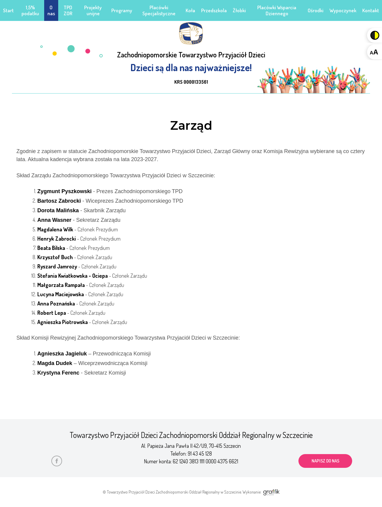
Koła (190, 10)
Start (8, 10)
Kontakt (370, 10)
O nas (51, 10)
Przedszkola (214, 10)
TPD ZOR (68, 10)
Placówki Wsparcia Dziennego (276, 10)
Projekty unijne (93, 10)
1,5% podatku (30, 10)
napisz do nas (325, 461)
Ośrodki (316, 10)
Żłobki (239, 10)
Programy (121, 10)
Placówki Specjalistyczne (158, 10)
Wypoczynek (342, 10)
